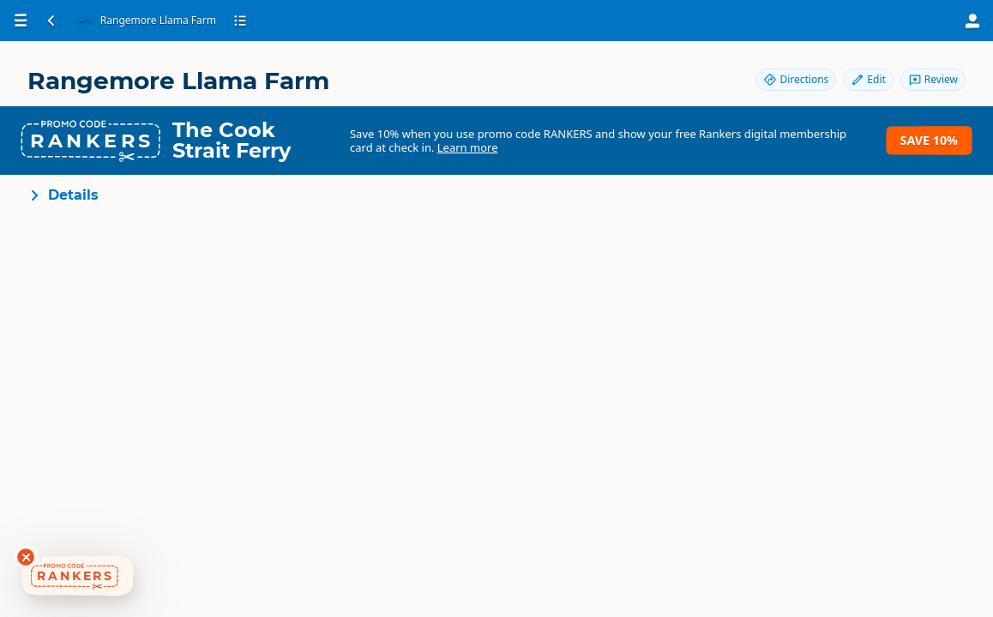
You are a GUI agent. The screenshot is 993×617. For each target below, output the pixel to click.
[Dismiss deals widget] (25, 557)
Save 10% (929, 140)
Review (933, 79)
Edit (868, 79)
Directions (795, 79)
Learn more (467, 147)
